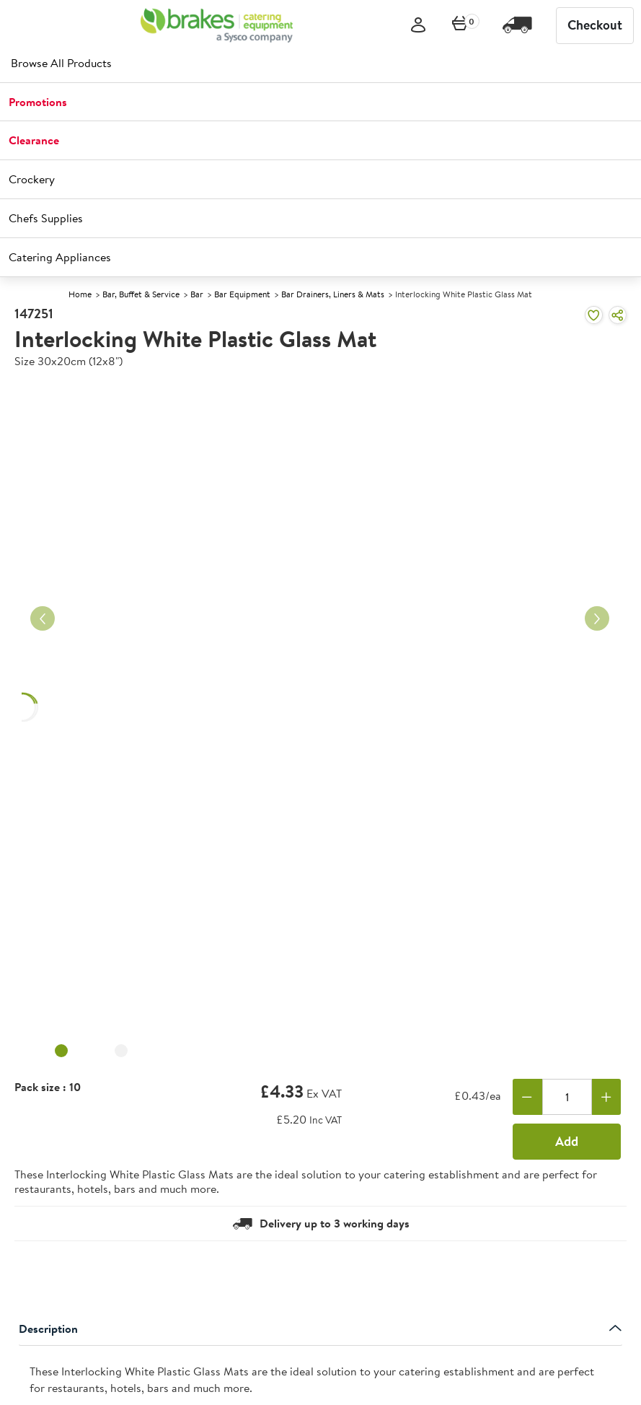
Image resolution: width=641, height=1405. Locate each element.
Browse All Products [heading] (61, 63)
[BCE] (217, 25)
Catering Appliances (60, 257)
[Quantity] (567, 1097)
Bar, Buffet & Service (141, 294)
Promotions (38, 102)
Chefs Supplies (46, 218)
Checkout (594, 25)
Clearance (34, 140)
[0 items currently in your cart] (460, 25)
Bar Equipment (242, 294)
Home (80, 294)
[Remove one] (527, 1097)
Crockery (32, 179)
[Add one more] (607, 1097)
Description (320, 1328)
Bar (196, 294)
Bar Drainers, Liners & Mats (332, 294)
